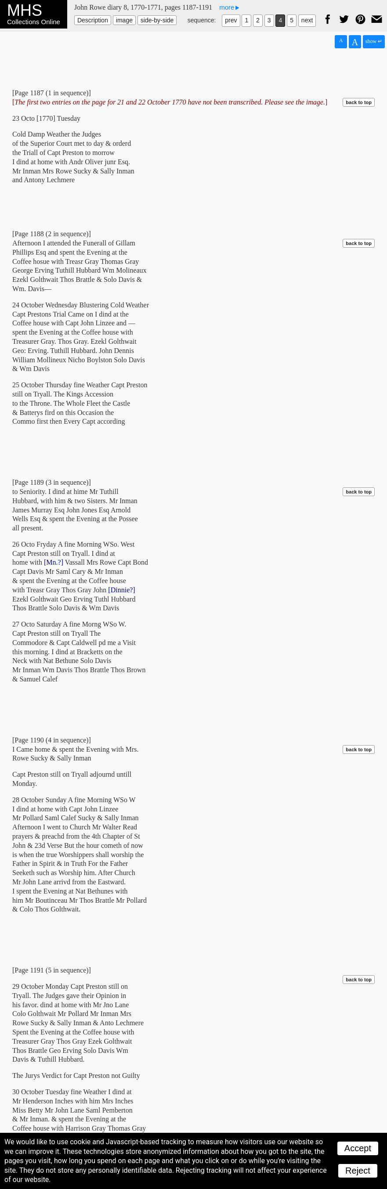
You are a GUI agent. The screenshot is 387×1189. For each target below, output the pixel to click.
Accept (357, 1148)
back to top (359, 102)
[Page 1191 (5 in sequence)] (51, 970)
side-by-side (157, 20)
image (124, 20)
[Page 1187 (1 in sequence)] (51, 93)
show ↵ (373, 41)
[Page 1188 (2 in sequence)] (51, 234)
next (307, 20)
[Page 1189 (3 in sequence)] (51, 482)
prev (231, 20)
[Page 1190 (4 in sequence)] (51, 740)
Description (92, 20)
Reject (357, 1170)
